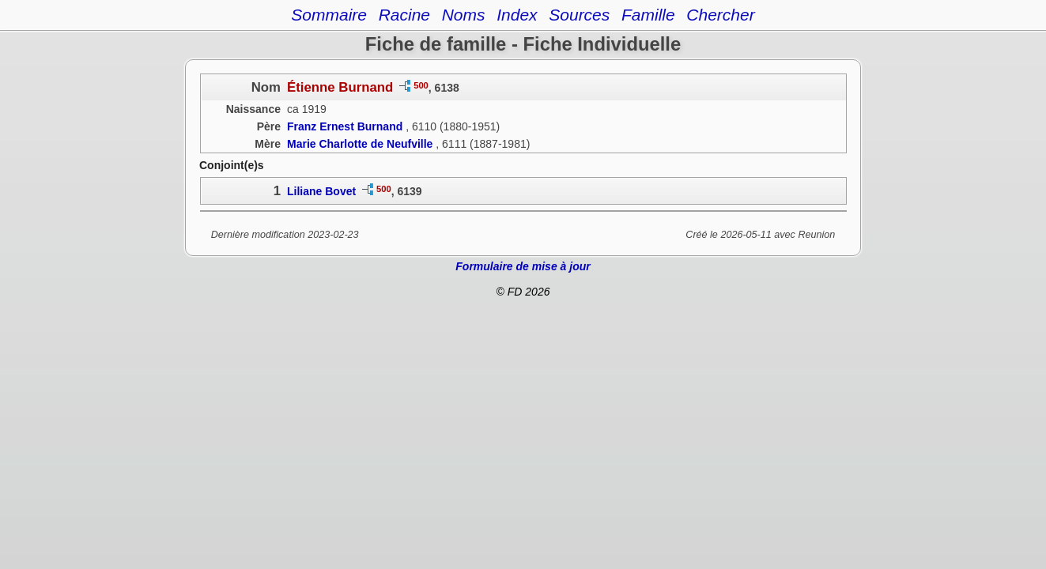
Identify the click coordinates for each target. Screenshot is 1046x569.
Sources (579, 15)
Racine (404, 15)
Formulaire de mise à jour (522, 266)
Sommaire (329, 15)
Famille (648, 15)
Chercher (720, 15)
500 (421, 85)
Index (517, 15)
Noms (463, 15)
